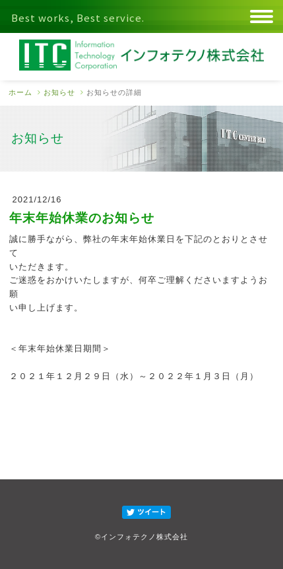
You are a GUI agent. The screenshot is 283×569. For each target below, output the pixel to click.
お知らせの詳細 (114, 92)
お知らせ (59, 92)
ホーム (20, 92)
